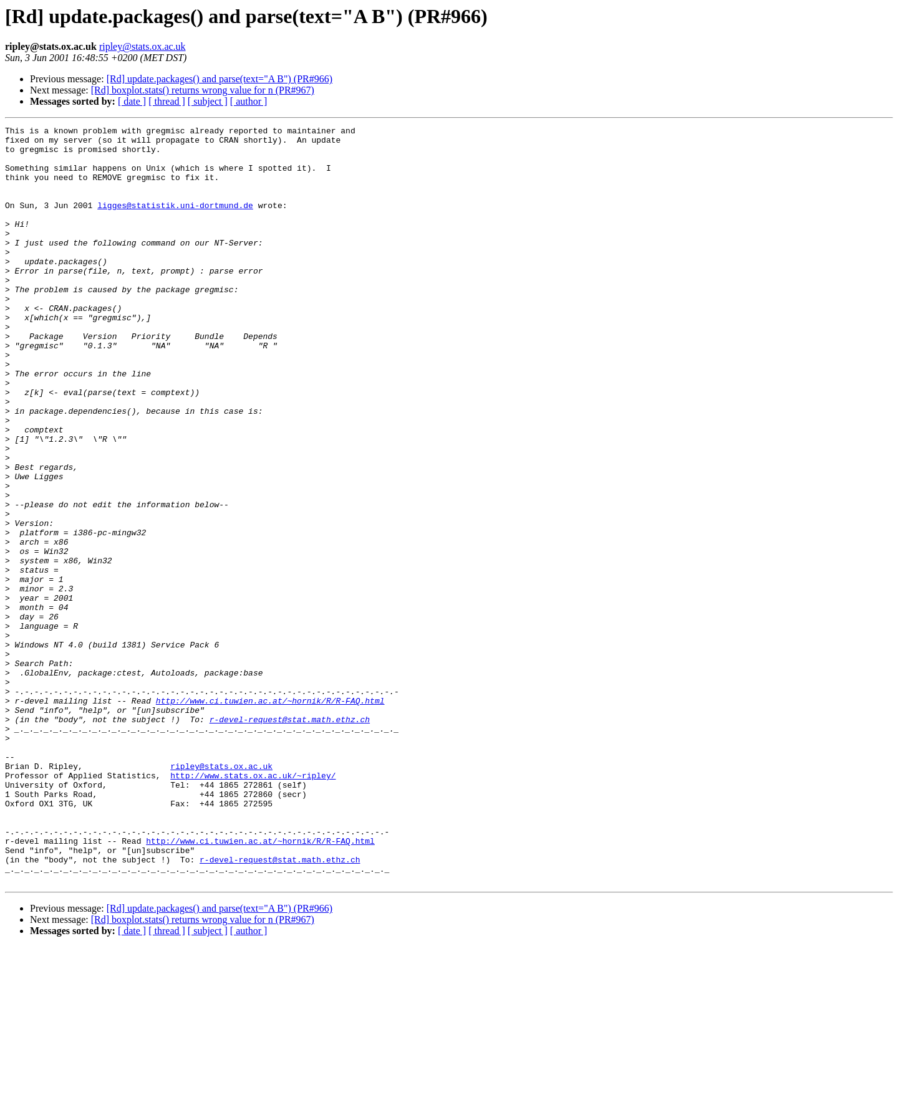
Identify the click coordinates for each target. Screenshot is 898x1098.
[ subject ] (208, 101)
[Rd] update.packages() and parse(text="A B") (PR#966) (219, 79)
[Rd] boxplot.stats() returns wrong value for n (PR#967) (202, 90)
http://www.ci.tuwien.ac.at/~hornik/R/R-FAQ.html (270, 816)
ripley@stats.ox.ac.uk (142, 46)
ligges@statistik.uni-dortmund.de (175, 221)
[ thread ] (166, 101)
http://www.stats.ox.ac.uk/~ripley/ (253, 906)
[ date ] (132, 101)
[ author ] (249, 101)
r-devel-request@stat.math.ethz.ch (290, 838)
